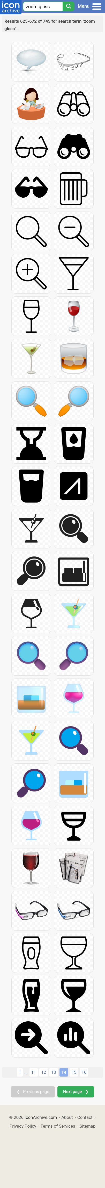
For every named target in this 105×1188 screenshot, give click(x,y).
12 (43, 1072)
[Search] (68, 6)
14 (63, 1072)
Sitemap (88, 1126)
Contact (85, 1117)
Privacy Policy (23, 1126)
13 (53, 1072)
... (26, 1072)
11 (33, 1072)
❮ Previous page (33, 1091)
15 (73, 1072)
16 (83, 1072)
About (67, 1117)
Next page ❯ (75, 1091)
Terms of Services (58, 1126)
